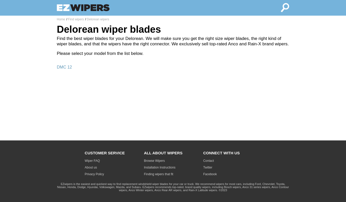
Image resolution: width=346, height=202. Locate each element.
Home (61, 19)
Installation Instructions (160, 167)
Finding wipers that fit (158, 174)
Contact (208, 161)
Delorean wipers (98, 19)
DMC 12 (64, 67)
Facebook (210, 174)
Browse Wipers (154, 161)
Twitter (207, 167)
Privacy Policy (94, 174)
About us (91, 167)
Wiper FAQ (92, 161)
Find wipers (76, 19)
